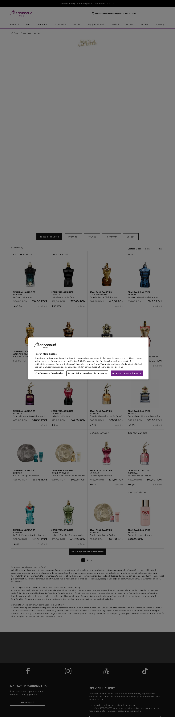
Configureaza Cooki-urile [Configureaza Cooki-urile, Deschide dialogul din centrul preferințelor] (49, 373)
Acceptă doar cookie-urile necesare (87, 373)
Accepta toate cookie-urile (126, 373)
